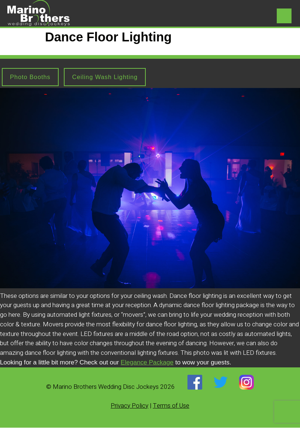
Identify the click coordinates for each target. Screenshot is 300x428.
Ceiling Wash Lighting (108, 77)
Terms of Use (171, 406)
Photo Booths (31, 77)
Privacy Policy (129, 406)
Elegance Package (147, 362)
